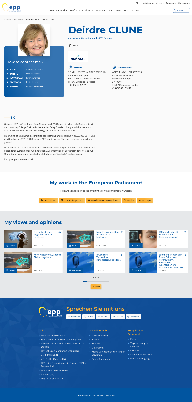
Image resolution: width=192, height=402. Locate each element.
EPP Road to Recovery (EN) (54, 368)
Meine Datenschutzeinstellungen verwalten (108, 352)
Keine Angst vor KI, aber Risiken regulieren (46, 256)
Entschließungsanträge (72, 200)
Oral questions (48, 200)
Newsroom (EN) (100, 335)
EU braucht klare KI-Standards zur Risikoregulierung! (169, 235)
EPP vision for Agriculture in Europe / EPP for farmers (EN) (63, 363)
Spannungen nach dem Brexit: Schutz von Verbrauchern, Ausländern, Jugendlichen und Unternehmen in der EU (171, 261)
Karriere (96, 339)
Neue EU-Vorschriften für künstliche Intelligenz (107, 235)
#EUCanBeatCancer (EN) (53, 357)
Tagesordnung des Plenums (139, 344)
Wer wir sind (18, 19)
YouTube (103, 316)
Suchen (178, 10)
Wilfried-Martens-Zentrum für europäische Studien (62, 345)
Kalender (134, 349)
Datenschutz (98, 346)
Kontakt (96, 343)
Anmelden (171, 3)
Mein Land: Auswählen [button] (154, 3)
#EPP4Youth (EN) (50, 353)
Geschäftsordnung (101, 357)
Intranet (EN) (47, 372)
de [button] (139, 3)
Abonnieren (184, 3)
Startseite (7, 19)
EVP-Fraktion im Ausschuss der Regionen (61, 339)
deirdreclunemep (33, 73)
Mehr (96, 286)
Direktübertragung (140, 357)
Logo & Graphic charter (52, 376)
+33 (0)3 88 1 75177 (121, 88)
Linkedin (118, 316)
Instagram (133, 316)
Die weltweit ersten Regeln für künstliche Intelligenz (44, 235)
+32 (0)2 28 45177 (77, 85)
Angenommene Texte (141, 353)
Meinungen (145, 200)
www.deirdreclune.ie (34, 86)
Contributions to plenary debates (103, 200)
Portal (133, 338)
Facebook (74, 316)
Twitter (88, 316)
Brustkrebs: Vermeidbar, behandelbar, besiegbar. (108, 257)
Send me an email (34, 69)
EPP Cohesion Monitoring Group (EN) (60, 350)
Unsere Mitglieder (33, 19)
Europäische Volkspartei (53, 335)
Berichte (129, 200)
